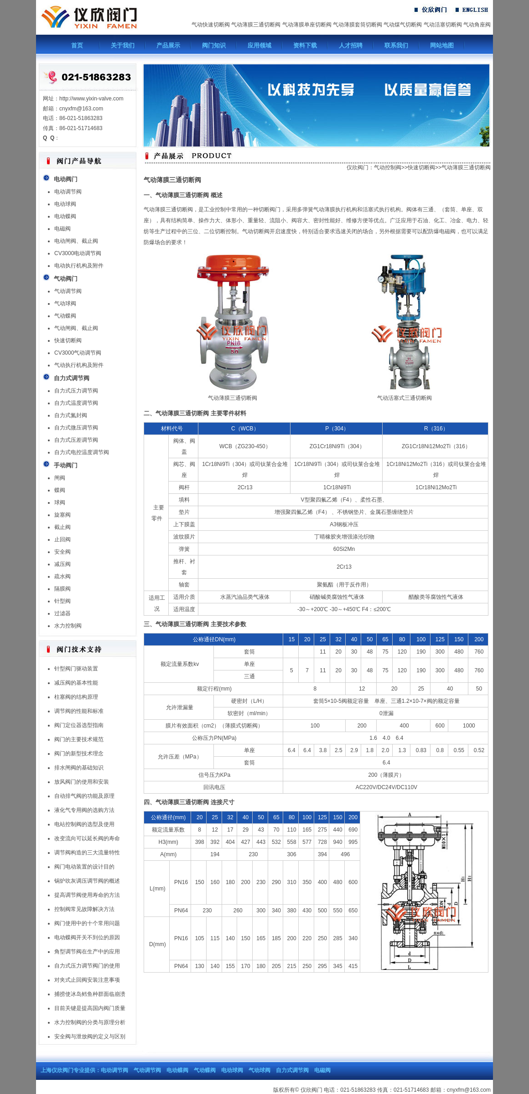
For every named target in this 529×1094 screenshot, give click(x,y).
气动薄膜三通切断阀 (255, 24)
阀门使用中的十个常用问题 (87, 923)
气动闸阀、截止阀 (76, 328)
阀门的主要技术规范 (79, 739)
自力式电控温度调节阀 (81, 452)
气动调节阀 (68, 291)
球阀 (59, 502)
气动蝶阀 (65, 316)
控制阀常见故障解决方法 (84, 909)
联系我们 (396, 45)
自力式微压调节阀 (76, 427)
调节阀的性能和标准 (79, 711)
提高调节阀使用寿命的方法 (87, 895)
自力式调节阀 (292, 1070)
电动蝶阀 (65, 216)
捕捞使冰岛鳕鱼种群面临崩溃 (89, 994)
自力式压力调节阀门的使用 (87, 966)
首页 (77, 45)
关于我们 (123, 45)
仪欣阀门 (357, 167)
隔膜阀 (62, 589)
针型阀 (62, 601)
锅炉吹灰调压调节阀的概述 (87, 881)
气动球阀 (65, 303)
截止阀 (62, 527)
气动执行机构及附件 (79, 365)
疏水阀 (62, 576)
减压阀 (62, 564)
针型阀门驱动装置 (76, 668)
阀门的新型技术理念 (79, 753)
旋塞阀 (62, 515)
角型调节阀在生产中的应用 (87, 951)
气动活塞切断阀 (443, 24)
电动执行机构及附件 (79, 265)
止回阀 (62, 539)
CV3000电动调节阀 (77, 253)
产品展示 (168, 45)
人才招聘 (351, 45)
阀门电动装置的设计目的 (84, 867)
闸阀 (59, 478)
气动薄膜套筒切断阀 (357, 24)
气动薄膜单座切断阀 (307, 24)
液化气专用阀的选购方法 (84, 810)
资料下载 (305, 45)
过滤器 (62, 613)
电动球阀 (65, 204)
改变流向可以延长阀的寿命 (87, 838)
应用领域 (259, 45)
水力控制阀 (68, 626)
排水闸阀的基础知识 (79, 767)
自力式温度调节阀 (76, 403)
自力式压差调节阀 (76, 440)
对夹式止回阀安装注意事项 (87, 980)
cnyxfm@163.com (469, 1090)
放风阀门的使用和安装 (81, 782)
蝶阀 (59, 490)
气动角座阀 (477, 24)
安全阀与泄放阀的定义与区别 (89, 1036)
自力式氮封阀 (70, 415)
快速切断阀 (68, 340)
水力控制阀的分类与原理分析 (89, 1022)
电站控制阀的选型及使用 (84, 824)
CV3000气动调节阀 (77, 353)
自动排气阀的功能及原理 (84, 796)
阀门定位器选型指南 (79, 725)
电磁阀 (62, 228)
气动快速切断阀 (211, 24)
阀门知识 (214, 45)
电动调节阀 (68, 191)
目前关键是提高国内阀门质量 (89, 1008)
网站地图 (442, 45)
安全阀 (62, 552)
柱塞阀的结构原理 (76, 697)
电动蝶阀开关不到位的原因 (87, 937)
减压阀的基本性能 (76, 683)
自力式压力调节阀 (76, 390)
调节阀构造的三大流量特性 (87, 852)
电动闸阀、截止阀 (76, 241)
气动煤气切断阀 (403, 24)
